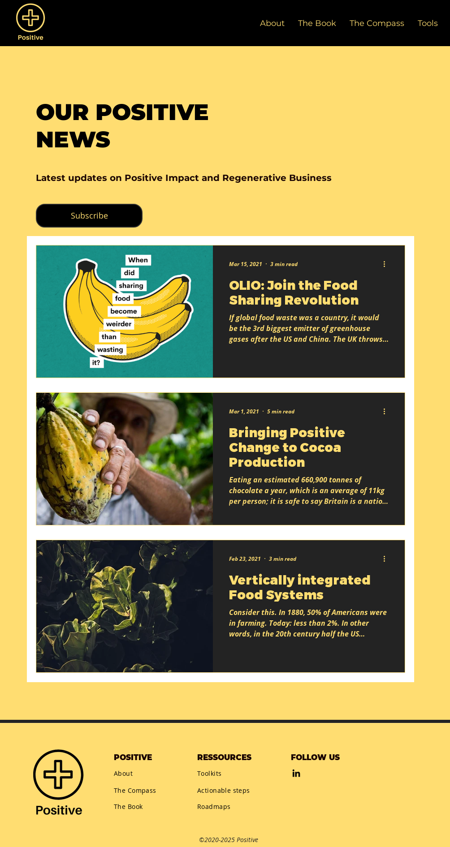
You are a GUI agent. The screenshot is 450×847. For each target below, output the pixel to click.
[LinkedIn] (296, 773)
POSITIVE (133, 757)
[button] (428, 23)
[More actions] (387, 263)
